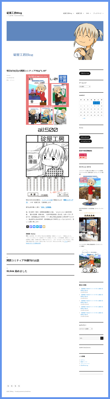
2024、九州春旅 (46, 207)
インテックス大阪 (47, 200)
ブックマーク (97, 13)
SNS (87, 13)
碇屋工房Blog (14, 12)
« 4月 (84, 118)
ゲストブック (85, 137)
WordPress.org (84, 365)
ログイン (83, 360)
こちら (65, 241)
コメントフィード (85, 363)
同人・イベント (10, 80)
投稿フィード (84, 361)
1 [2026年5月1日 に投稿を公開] (94, 102)
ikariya (8, 75)
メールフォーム (85, 141)
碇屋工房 (79, 13)
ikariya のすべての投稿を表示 (33, 243)
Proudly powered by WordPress (23, 391)
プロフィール (85, 73)
